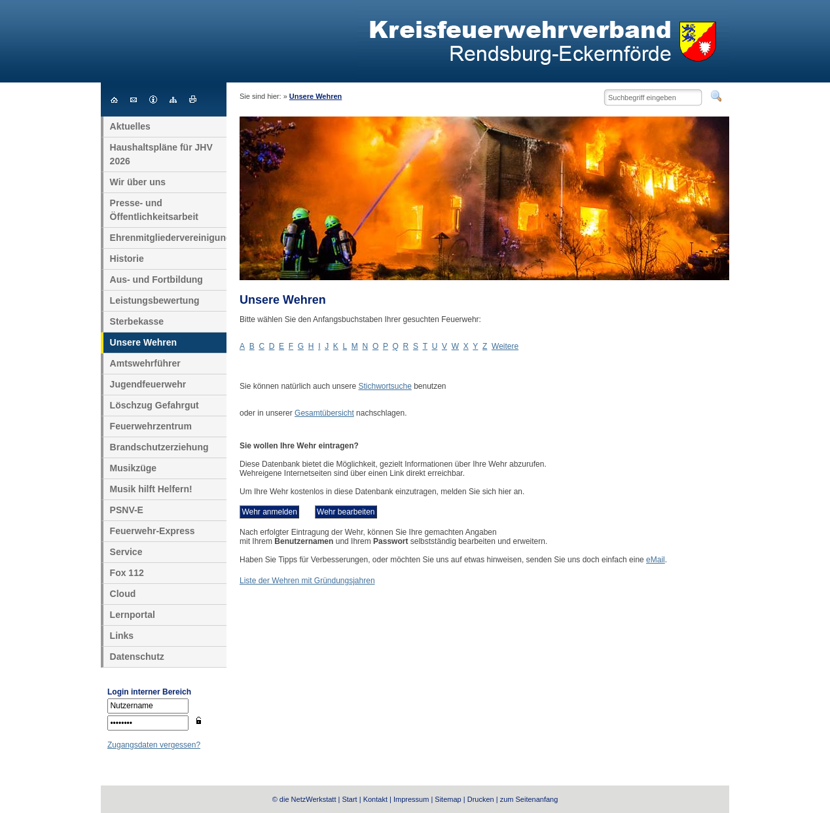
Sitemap (448, 799)
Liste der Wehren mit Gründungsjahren (307, 580)
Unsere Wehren (315, 96)
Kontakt (375, 799)
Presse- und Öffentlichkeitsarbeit (154, 210)
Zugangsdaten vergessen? (153, 745)
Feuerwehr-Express (152, 531)
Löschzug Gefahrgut (154, 405)
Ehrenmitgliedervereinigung (168, 237)
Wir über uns (138, 182)
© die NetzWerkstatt (304, 799)
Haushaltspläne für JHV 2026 (161, 154)
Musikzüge (133, 468)
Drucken (480, 799)
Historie (127, 258)
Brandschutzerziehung (159, 447)
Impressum (411, 799)
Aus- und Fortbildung (156, 279)
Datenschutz (137, 656)
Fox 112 (127, 573)
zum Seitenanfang (529, 799)
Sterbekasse (137, 321)
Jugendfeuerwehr (148, 384)
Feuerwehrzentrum (151, 426)
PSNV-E (126, 510)
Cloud (123, 593)
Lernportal (132, 614)
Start (349, 799)
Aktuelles (130, 126)
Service (126, 552)
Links (122, 635)
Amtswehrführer (145, 363)
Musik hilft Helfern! (151, 489)
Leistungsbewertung (155, 300)
